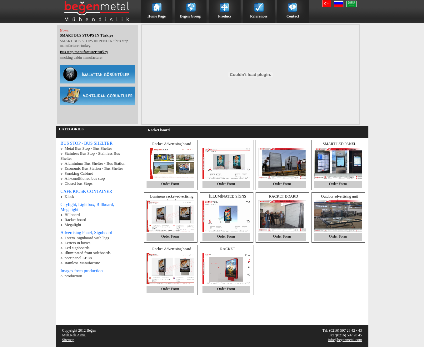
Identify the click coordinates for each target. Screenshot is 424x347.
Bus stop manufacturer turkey (84, 52)
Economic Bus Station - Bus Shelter (94, 168)
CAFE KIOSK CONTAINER (86, 191)
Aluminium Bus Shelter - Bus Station (95, 163)
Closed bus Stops (79, 183)
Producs (224, 16)
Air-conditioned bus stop (85, 178)
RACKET (227, 249)
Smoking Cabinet (79, 173)
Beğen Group (190, 16)
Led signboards (77, 247)
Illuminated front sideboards (88, 252)
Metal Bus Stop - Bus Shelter (88, 148)
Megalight (73, 224)
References (258, 16)
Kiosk (69, 196)
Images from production (82, 271)
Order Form (170, 184)
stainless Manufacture (82, 262)
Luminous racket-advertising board (171, 198)
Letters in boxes (78, 242)
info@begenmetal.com (345, 340)
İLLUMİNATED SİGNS (227, 196)
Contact (293, 16)
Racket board (75, 219)
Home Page (156, 16)
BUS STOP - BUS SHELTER (87, 143)
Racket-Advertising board (171, 144)
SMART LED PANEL (339, 144)
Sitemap (68, 340)
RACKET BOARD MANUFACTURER (283, 198)
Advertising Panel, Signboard (86, 232)
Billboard (72, 214)
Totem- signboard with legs (87, 237)
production (73, 276)
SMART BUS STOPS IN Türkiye (86, 35)
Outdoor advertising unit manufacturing (339, 198)
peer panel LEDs (78, 257)
